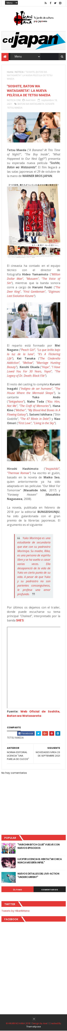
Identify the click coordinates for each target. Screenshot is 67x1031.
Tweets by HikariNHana (15, 911)
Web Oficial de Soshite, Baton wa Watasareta (33, 714)
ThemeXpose (33, 1026)
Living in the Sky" (44, 423)
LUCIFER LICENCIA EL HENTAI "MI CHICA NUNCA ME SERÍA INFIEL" (40, 860)
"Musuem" (32, 279)
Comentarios (49, 889)
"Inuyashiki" (52, 469)
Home (10, 72)
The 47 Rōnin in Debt (35, 419)
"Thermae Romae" (18, 473)
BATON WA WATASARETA (31, 104)
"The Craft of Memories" (34, 406)
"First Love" (25, 423)
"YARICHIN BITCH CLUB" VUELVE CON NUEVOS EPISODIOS (39, 846)
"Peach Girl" (27, 350)
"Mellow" (27, 363)
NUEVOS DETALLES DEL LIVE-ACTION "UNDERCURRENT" (38, 875)
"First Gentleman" (34, 292)
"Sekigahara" (16, 402)
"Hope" (45, 367)
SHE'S (20, 620)
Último (17, 889)
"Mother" (20, 410)
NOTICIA (19, 72)
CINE (18, 100)
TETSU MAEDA (14, 107)
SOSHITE (49, 104)
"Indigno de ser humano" (36, 389)
